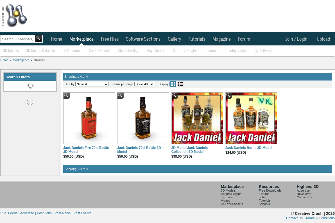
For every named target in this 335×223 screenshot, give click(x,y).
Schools (264, 204)
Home (56, 39)
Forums (264, 194)
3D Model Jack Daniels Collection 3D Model (189, 150)
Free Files (110, 39)
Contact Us (304, 197)
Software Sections (143, 39)
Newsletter (304, 194)
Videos (225, 200)
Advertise (303, 190)
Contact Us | (295, 218)
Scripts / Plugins (185, 51)
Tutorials (197, 39)
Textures (211, 51)
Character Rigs (128, 51)
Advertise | (28, 213)
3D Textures (73, 51)
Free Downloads (270, 190)
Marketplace (81, 39)
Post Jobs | (45, 213)
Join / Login (296, 39)
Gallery (174, 39)
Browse (39, 60)
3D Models (11, 51)
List (180, 84)
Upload (323, 39)
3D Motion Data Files (41, 51)
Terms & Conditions (320, 218)
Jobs (262, 197)
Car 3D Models (99, 51)
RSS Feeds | (10, 213)
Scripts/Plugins (231, 194)
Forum (244, 39)
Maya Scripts (156, 51)
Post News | (64, 213)
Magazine (221, 39)
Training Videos (236, 51)
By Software (263, 51)
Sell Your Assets (232, 204)
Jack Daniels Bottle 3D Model (248, 148)
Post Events (82, 213)
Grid (172, 84)
